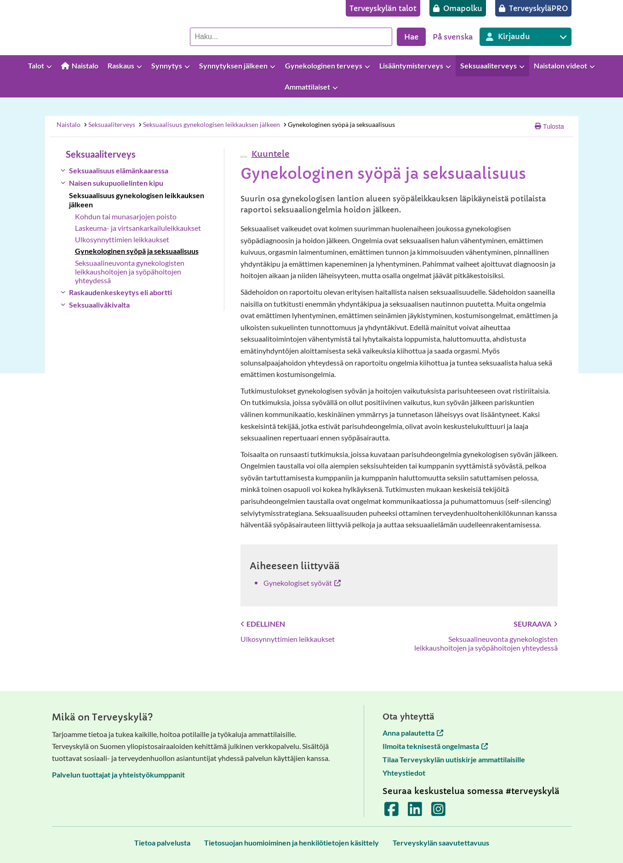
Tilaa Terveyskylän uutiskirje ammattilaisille (454, 759)
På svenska (453, 36)
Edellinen (263, 623)
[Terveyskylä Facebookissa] (391, 811)
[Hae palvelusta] (291, 37)
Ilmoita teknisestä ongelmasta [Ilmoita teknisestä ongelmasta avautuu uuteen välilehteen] (435, 746)
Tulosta (549, 126)
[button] (269, 154)
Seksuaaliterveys (109, 124)
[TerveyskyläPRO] (533, 8)
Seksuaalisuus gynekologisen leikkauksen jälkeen (208, 124)
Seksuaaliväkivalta (99, 304)
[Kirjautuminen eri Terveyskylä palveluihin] (526, 37)
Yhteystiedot (404, 772)
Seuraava (536, 623)
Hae (411, 36)
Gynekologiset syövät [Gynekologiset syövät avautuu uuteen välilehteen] (302, 582)
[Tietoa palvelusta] (162, 842)
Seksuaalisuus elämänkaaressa (118, 170)
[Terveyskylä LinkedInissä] (415, 811)
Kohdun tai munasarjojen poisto (126, 216)
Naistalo (68, 124)
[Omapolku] (457, 8)
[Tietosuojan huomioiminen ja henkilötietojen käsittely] (291, 842)
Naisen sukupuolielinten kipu (116, 182)
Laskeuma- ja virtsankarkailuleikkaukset (138, 227)
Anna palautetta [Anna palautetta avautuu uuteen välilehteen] (413, 732)
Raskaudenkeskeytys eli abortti (120, 292)
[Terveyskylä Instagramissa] (438, 811)
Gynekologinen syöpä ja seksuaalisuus (338, 124)
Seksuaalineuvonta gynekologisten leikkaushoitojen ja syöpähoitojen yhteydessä (129, 271)
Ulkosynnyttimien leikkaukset (122, 239)
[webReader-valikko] (243, 157)
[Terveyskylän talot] (383, 8)
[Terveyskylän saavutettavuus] (441, 842)
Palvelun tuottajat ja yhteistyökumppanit (118, 774)
